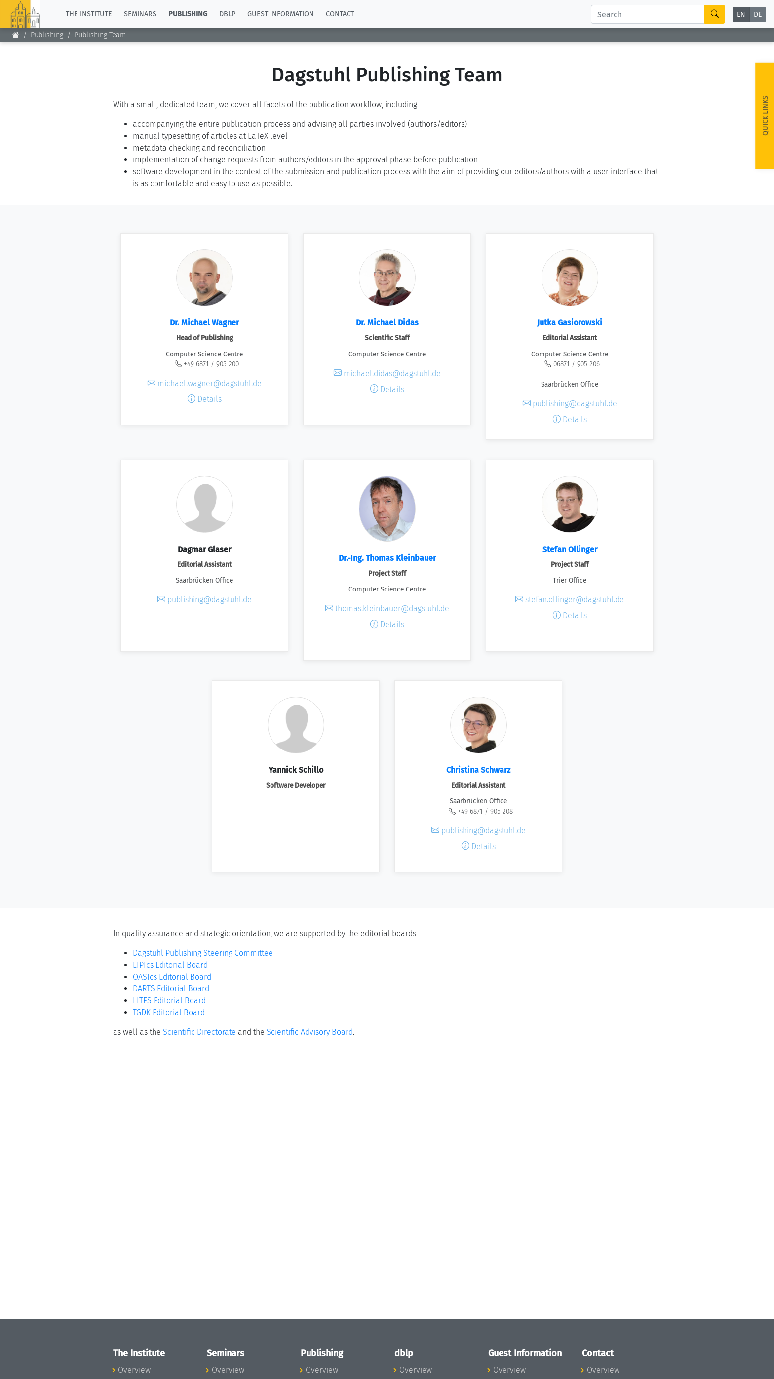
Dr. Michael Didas (387, 322)
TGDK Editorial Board (169, 1012)
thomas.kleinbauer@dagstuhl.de (387, 608)
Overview (134, 1370)
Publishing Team (100, 35)
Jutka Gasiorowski (569, 322)
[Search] (648, 14)
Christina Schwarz (478, 770)
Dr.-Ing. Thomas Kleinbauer (387, 558)
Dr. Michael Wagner (204, 322)
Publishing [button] (187, 14)
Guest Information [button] (280, 14)
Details (205, 399)
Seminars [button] (140, 14)
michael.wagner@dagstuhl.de (205, 383)
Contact (340, 14)
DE (758, 14)
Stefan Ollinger (569, 549)
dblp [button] (227, 14)
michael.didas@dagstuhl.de (387, 373)
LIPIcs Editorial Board (170, 965)
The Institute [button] (89, 14)
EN (741, 14)
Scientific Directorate (199, 1032)
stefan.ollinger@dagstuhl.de (569, 599)
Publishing (47, 35)
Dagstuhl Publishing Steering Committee (203, 953)
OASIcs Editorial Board (172, 977)
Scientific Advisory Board (310, 1032)
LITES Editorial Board (169, 1000)
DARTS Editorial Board (171, 988)
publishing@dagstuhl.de (570, 403)
